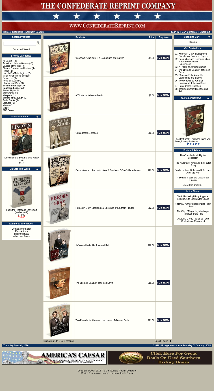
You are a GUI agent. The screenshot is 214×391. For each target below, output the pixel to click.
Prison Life (8, 78)
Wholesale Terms (21, 236)
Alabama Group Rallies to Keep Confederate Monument (193, 219)
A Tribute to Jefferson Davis (89, 95)
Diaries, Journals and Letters (17, 68)
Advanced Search (21, 49)
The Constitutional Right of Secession (193, 156)
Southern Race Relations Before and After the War (193, 171)
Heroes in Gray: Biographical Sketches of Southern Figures (105, 208)
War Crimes (8, 93)
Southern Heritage (12, 85)
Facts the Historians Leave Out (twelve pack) (21, 211)
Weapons (7, 95)
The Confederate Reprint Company (119, 370)
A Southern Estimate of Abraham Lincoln (193, 178)
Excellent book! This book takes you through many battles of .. (192, 140)
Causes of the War (12, 66)
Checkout (205, 32)
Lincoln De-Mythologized (15, 73)
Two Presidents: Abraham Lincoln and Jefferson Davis (102, 320)
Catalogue (17, 32)
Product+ (80, 37)
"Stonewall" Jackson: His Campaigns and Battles (100, 58)
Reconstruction (10, 80)
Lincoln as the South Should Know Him (21, 158)
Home (6, 32)
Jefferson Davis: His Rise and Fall (92, 245)
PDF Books (8, 110)
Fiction (6, 71)
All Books (7, 61)
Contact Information (21, 229)
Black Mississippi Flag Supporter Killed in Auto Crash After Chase (193, 197)
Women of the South (13, 98)
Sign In (175, 32)
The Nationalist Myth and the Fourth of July (193, 164)
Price (151, 37)
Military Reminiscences (14, 76)
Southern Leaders (34, 32)
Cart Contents (189, 32)
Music (6, 108)
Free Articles (21, 231)
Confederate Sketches (87, 133)
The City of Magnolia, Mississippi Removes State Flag (193, 212)
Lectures (7, 103)
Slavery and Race (11, 83)
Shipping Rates (21, 234)
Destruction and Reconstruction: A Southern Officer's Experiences (108, 170)
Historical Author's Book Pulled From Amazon (193, 205)
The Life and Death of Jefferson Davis (94, 283)
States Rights (9, 90)
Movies (6, 105)
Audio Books (9, 100)
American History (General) (16, 63)
